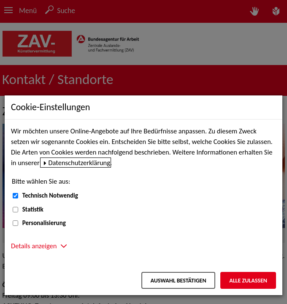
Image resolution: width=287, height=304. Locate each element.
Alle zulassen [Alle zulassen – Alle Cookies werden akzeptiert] (248, 280)
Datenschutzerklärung (79, 162)
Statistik (32, 209)
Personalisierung (44, 223)
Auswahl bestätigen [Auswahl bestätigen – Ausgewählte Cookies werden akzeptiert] (178, 280)
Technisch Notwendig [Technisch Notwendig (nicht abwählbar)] (50, 195)
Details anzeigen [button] (34, 246)
